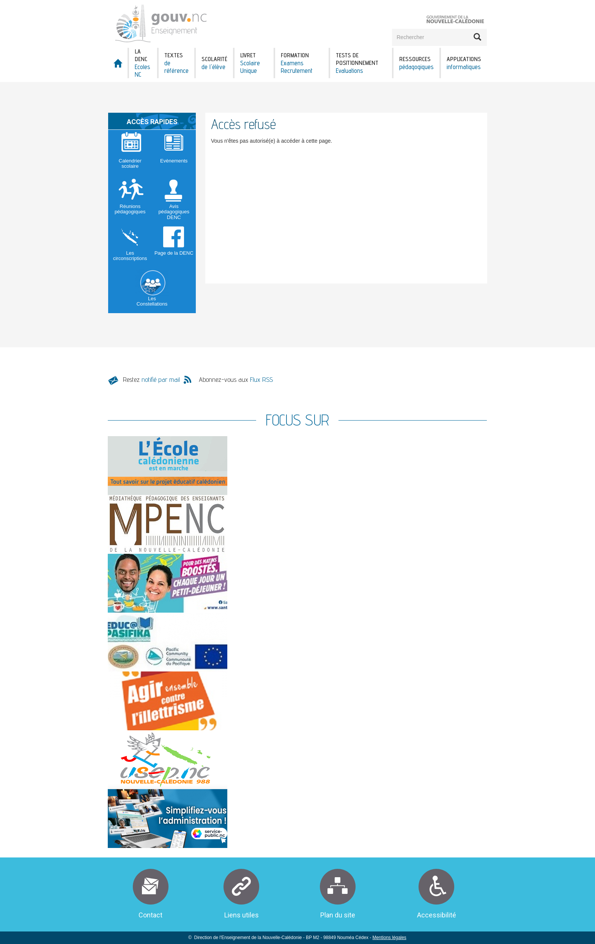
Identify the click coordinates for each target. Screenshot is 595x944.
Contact (150, 915)
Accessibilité (436, 915)
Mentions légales (389, 937)
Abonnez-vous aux (236, 379)
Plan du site (337, 915)
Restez (151, 379)
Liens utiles (241, 915)
